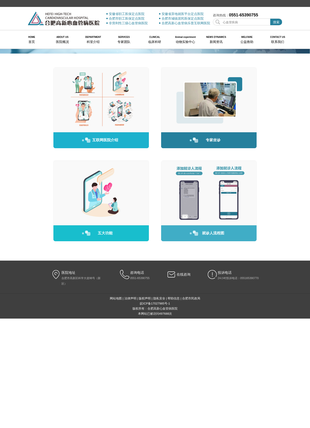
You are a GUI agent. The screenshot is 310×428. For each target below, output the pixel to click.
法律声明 (130, 408)
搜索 (276, 22)
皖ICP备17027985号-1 (155, 413)
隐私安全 (159, 408)
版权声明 (145, 408)
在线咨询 (183, 384)
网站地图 (116, 408)
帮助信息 (174, 408)
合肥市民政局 (191, 408)
